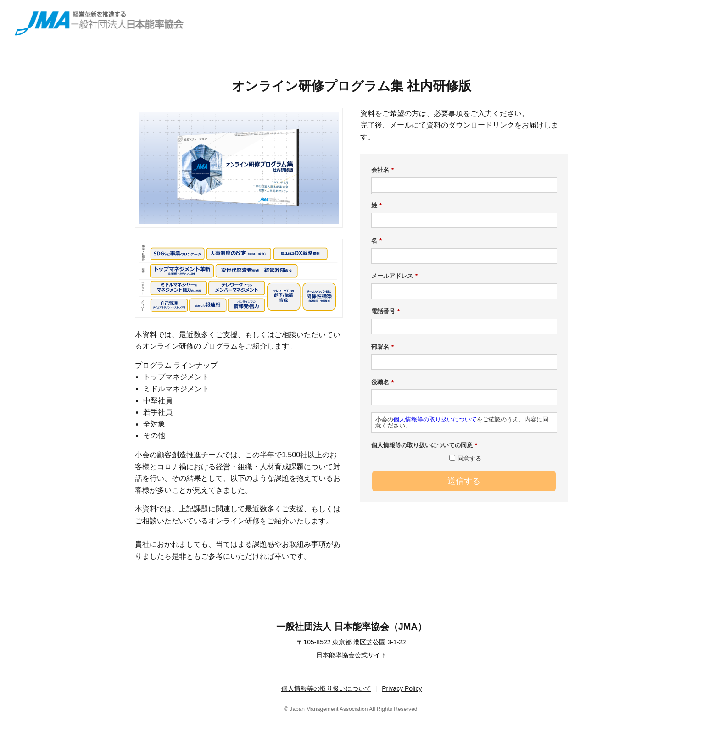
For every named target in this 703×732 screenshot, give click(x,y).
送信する (463, 481)
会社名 (382, 170)
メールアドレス (394, 276)
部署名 (382, 347)
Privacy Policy (402, 688)
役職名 (382, 382)
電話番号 (385, 311)
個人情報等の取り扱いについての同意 (424, 445)
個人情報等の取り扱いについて (435, 419)
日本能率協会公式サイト (351, 655)
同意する (469, 458)
